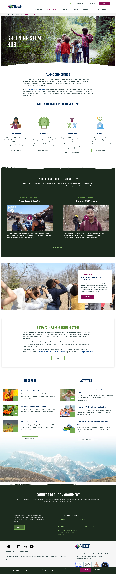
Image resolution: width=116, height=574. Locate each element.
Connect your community (72, 153)
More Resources (30, 439)
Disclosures (9, 560)
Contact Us (58, 358)
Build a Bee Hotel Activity (31, 391)
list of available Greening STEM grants (51, 352)
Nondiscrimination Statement (28, 556)
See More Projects (58, 247)
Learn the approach (16, 151)
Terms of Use (62, 556)
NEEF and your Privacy (51, 556)
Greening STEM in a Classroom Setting (92, 407)
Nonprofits (62, 519)
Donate (104, 3)
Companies (62, 523)
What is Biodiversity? (29, 423)
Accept (86, 570)
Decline (97, 570)
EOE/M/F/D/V (40, 556)
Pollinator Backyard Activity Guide (34, 407)
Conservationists (87, 527)
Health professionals (89, 523)
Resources (80, 3)
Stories (92, 3)
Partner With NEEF (100, 151)
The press (62, 527)
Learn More (87, 297)
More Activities (86, 440)
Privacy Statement (58, 571)
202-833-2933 (23, 551)
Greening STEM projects (37, 89)
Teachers (83, 519)
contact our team (35, 354)
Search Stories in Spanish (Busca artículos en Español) (68, 532)
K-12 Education (18, 14)
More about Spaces (43, 151)
